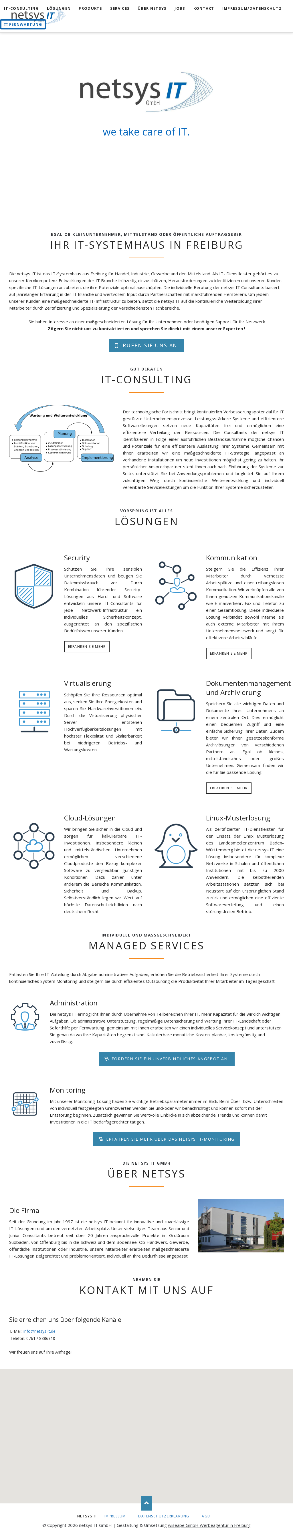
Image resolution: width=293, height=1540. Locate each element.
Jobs (180, 8)
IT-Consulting (21, 8)
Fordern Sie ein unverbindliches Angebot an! (169, 1058)
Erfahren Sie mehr (87, 646)
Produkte (90, 8)
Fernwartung (25, 24)
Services (120, 8)
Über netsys (152, 8)
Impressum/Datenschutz (252, 8)
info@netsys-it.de (39, 1331)
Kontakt (203, 8)
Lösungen (59, 8)
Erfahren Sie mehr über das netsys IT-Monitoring (169, 1139)
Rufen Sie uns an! (150, 345)
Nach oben (146, 1503)
